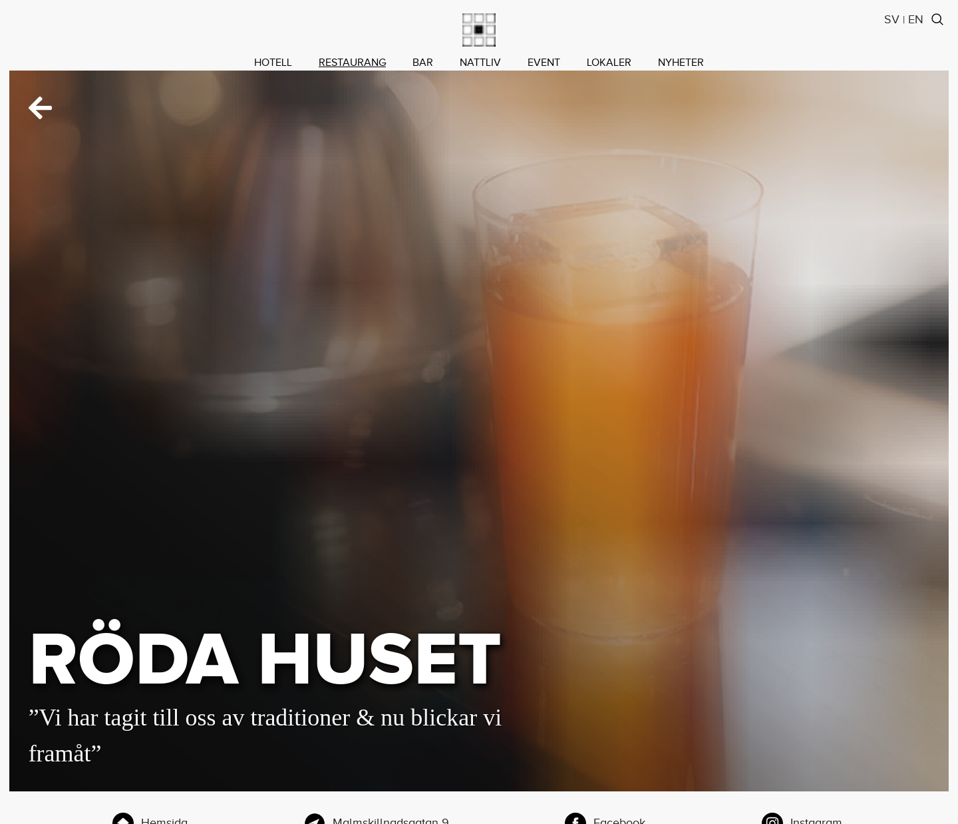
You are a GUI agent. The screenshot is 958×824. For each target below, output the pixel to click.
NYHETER (681, 63)
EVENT (544, 63)
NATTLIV (480, 63)
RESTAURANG (352, 63)
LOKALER (609, 63)
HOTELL (273, 63)
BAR (422, 63)
